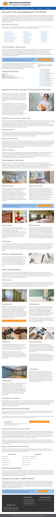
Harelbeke (42, 80)
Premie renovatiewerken (9, 41)
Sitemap (25, 515)
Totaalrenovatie (26, 31)
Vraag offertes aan (49, 8)
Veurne (23, 77)
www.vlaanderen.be (30, 502)
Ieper (41, 75)
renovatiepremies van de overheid (31, 246)
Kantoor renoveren (27, 35)
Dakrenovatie (26, 43)
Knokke (41, 85)
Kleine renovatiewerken (25, 8)
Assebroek (42, 79)
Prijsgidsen (34, 8)
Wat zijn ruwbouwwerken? (9, 36)
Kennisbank (41, 8)
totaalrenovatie (47, 120)
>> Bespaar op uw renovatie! (44, 59)
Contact (28, 515)
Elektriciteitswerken (45, 38)
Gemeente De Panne (12, 76)
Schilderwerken (44, 35)
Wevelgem (42, 84)
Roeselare (42, 72)
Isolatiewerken (44, 41)
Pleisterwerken (44, 33)
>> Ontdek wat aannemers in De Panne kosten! (39, 421)
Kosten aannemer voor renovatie (10, 38)
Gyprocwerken (44, 34)
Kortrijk (41, 69)
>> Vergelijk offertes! (43, 491)
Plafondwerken (44, 39)
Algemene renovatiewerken (14, 8)
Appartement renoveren (28, 34)
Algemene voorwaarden (34, 515)
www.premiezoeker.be (29, 504)
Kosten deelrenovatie (10, 40)
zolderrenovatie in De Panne (36, 232)
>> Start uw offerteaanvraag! (44, 205)
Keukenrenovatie (27, 38)
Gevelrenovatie (27, 40)
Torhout (41, 82)
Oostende (42, 73)
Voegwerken (43, 36)
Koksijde (19, 77)
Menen (41, 77)
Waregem (42, 74)
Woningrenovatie (27, 33)
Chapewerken (44, 40)
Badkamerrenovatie (28, 39)
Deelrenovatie (25, 36)
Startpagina (4, 8)
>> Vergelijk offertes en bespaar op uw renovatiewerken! (14, 320)
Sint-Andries (42, 78)
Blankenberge (43, 83)
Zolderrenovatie (27, 41)
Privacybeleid (41, 515)
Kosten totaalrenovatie (10, 39)
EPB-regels (24, 400)
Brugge (41, 70)
